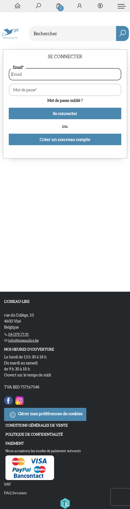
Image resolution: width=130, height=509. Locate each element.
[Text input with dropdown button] (80, 33)
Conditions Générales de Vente (36, 425)
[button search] (122, 33)
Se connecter (65, 113)
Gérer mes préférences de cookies (45, 414)
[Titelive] (65, 502)
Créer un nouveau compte (65, 139)
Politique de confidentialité (34, 434)
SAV (7, 484)
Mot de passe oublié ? (65, 100)
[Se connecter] (79, 6)
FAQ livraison (15, 493)
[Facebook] (8, 399)
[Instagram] (19, 399)
